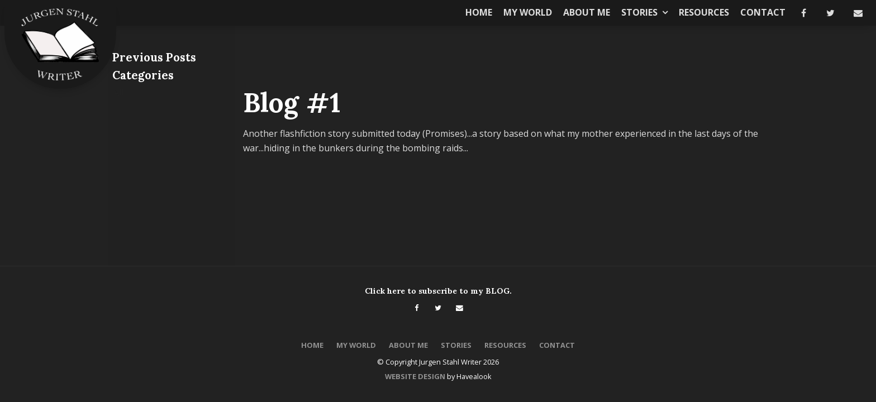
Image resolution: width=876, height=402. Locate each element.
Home (478, 12)
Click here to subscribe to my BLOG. (438, 291)
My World (527, 12)
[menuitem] (312, 346)
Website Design (415, 376)
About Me (586, 12)
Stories (639, 12)
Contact (762, 12)
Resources (704, 12)
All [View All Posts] (119, 92)
